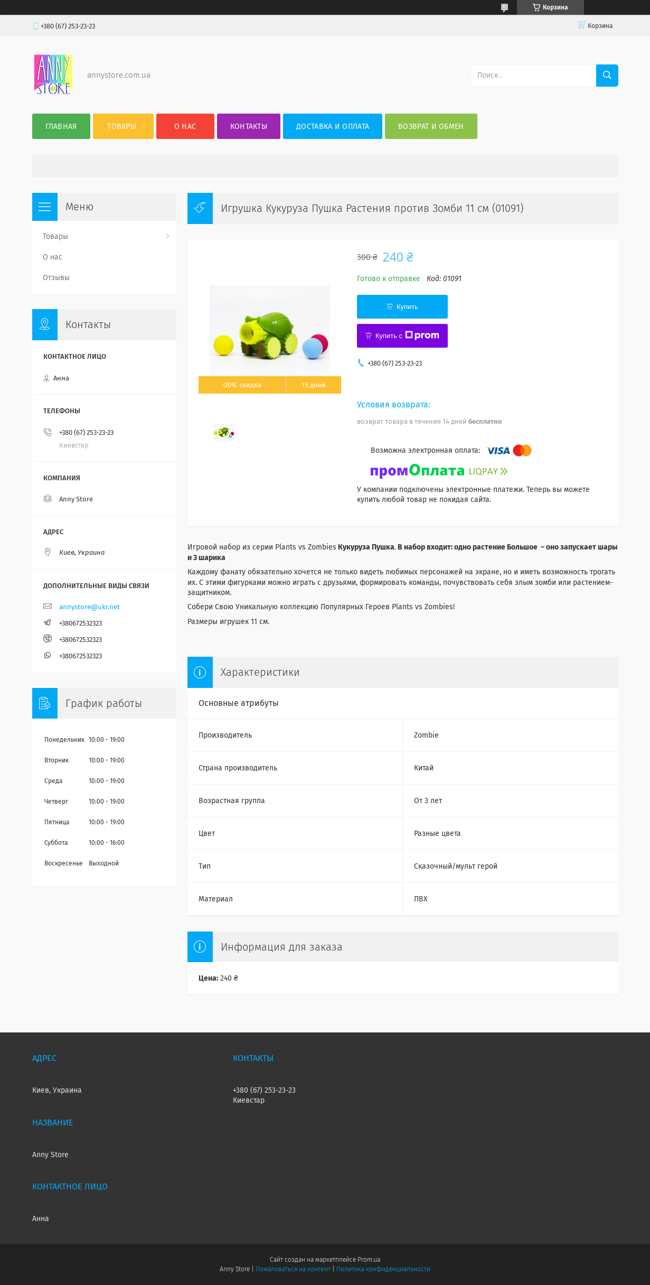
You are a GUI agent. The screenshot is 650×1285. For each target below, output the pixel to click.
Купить (407, 307)
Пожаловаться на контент (293, 1269)
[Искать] (607, 75)
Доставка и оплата (332, 126)
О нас (185, 126)
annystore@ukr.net (89, 607)
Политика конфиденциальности (383, 1269)
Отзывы (56, 277)
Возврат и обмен (431, 126)
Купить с (407, 335)
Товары (121, 126)
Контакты (248, 126)
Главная (61, 126)
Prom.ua (368, 1259)
